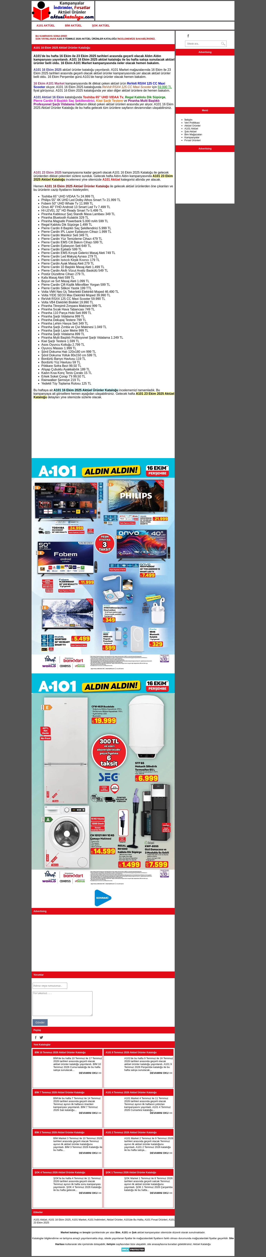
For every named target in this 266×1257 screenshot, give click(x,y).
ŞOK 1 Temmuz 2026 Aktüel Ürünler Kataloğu (131, 1172)
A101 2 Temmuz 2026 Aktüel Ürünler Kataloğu (131, 1132)
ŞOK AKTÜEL (101, 25)
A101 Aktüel (40, 1219)
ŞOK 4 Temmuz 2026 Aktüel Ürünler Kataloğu (60, 1172)
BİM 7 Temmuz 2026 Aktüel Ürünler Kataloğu (59, 1092)
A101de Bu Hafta (133, 1219)
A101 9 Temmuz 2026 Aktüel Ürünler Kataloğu (87, 38)
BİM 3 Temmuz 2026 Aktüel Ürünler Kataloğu (59, 1132)
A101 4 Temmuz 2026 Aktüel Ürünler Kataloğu (131, 1092)
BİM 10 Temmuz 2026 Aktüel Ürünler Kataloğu (60, 1052)
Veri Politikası (192, 122)
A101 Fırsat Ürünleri (156, 1219)
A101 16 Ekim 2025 (59, 1219)
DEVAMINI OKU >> (90, 1072)
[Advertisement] (103, 140)
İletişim (188, 119)
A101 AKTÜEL (45, 25)
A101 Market (79, 1219)
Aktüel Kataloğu (202, 1244)
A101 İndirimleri (96, 1219)
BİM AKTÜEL (73, 25)
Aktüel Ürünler (115, 1219)
